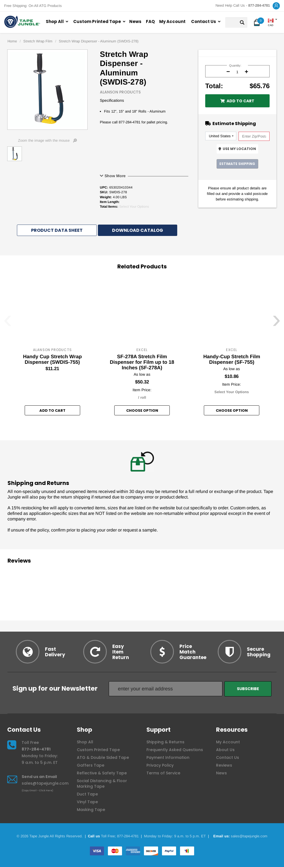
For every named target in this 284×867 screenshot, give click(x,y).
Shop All (55, 21)
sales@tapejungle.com (45, 783)
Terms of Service (163, 773)
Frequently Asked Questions (174, 749)
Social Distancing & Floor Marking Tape (102, 783)
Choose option (142, 410)
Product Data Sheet (57, 230)
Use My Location (237, 148)
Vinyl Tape (87, 802)
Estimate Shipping (237, 163)
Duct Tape (87, 794)
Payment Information (167, 757)
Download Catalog (137, 230)
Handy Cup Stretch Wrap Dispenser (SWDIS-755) (52, 359)
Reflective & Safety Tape (102, 773)
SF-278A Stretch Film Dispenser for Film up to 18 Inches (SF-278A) (142, 362)
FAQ (150, 21)
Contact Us (203, 21)
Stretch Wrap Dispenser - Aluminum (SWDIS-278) (98, 41)
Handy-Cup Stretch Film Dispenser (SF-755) (231, 359)
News (135, 21)
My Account (172, 21)
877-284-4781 (36, 749)
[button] (276, 6)
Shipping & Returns (165, 742)
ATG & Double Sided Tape (103, 757)
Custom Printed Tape (97, 21)
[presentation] (7, 322)
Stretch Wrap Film (37, 41)
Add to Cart (237, 101)
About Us (225, 749)
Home (12, 41)
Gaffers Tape (90, 765)
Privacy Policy (160, 765)
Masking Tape (91, 809)
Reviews (224, 765)
